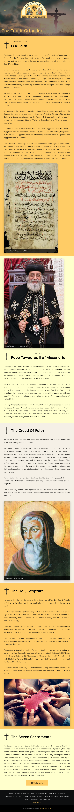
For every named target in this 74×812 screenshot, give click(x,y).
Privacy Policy (36, 802)
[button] (4, 10)
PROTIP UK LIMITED (46, 809)
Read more (37, 782)
